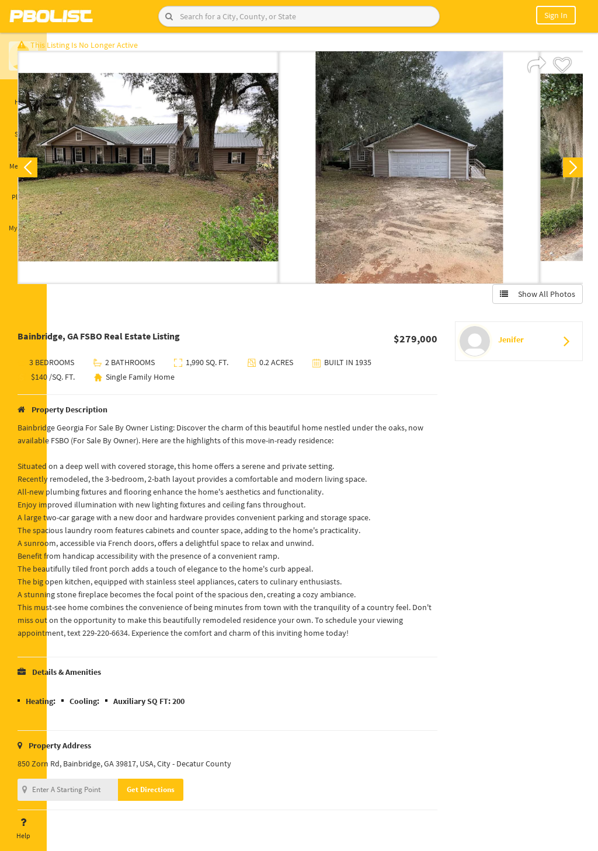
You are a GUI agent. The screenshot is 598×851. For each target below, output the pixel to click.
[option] (186, 172)
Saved (23, 127)
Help (23, 829)
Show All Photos (532, 299)
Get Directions (189, 795)
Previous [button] (65, 173)
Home (23, 95)
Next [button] (568, 173)
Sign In (556, 15)
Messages (23, 159)
